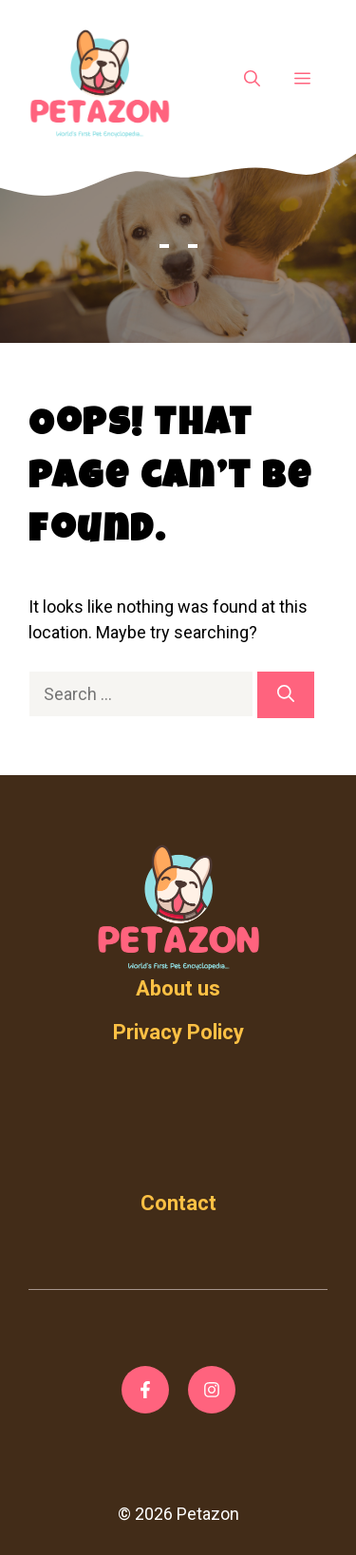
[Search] (285, 695)
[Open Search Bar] (252, 79)
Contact (178, 1203)
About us (178, 988)
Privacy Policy (178, 1032)
